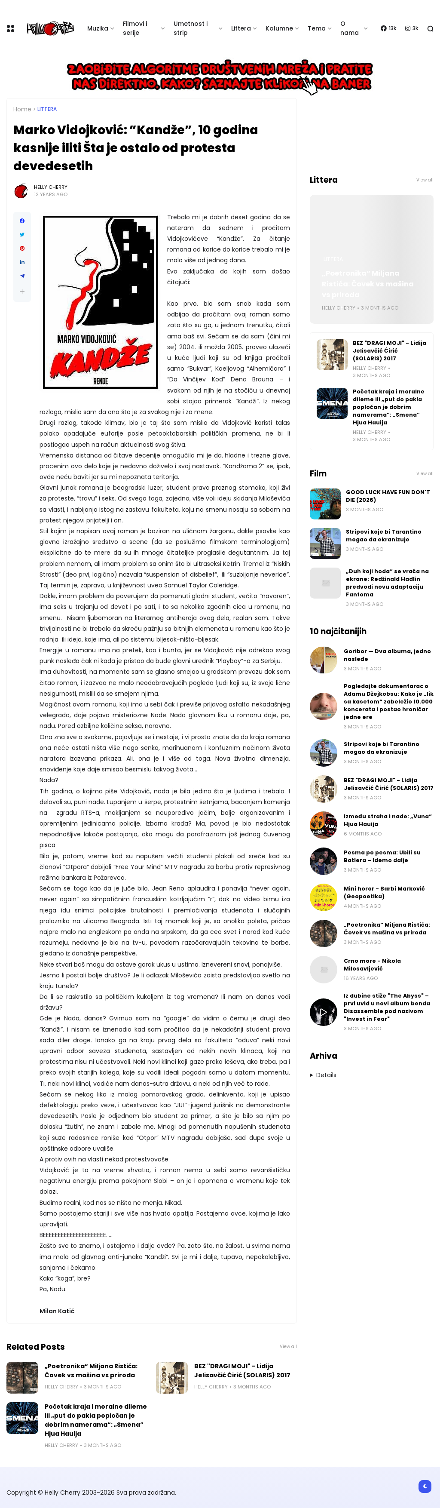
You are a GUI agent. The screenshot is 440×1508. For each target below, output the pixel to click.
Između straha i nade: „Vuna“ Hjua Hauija (388, 820)
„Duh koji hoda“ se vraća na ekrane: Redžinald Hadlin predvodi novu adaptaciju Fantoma (387, 583)
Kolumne (279, 28)
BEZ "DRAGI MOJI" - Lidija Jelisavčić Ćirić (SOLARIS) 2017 (242, 1370)
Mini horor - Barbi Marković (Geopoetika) (384, 892)
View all (288, 1346)
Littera (241, 28)
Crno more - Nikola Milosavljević (372, 964)
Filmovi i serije (135, 28)
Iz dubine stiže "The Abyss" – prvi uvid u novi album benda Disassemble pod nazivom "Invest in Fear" (387, 1007)
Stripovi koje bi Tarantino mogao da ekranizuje (384, 535)
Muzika (97, 28)
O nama (349, 28)
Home (22, 109)
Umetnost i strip (191, 28)
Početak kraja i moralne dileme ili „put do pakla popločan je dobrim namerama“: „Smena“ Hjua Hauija (96, 1420)
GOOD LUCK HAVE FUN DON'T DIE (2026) (388, 496)
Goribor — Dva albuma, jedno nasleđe (387, 655)
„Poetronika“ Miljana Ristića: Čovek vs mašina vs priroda (91, 1370)
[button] (22, 291)
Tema (317, 28)
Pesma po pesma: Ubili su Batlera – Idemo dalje (382, 856)
